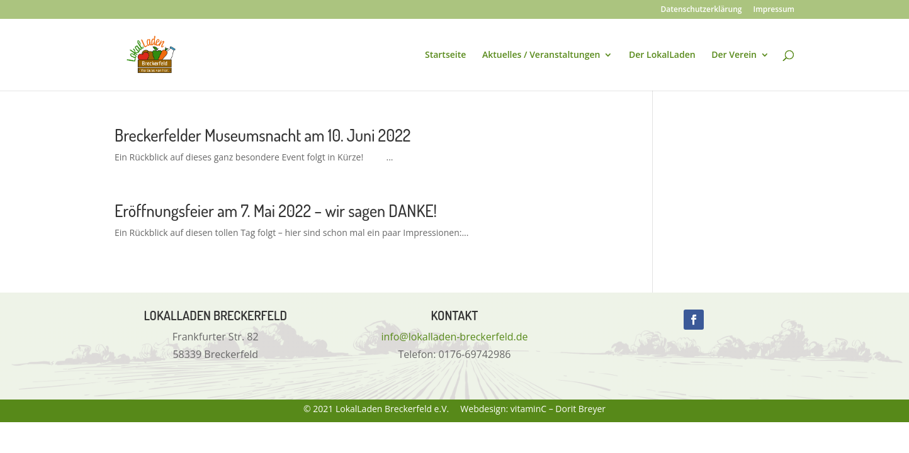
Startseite (445, 55)
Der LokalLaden (662, 55)
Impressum (774, 10)
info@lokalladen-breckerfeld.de (454, 337)
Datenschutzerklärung (701, 10)
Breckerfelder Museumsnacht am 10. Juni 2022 (262, 135)
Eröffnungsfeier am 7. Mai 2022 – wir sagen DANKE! (276, 210)
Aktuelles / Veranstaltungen (541, 55)
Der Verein (734, 55)
